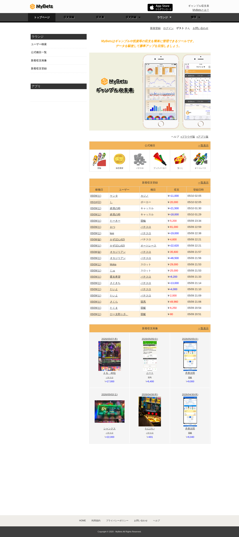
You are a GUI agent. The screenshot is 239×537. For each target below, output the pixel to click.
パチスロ (146, 226)
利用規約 (95, 520)
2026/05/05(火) (150, 338)
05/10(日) (95, 202)
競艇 (143, 307)
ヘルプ (156, 520)
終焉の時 (115, 208)
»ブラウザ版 (188, 136)
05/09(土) (95, 195)
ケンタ (114, 195)
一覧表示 (203, 145)
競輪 (143, 220)
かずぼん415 (117, 239)
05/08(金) (95, 239)
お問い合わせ (200, 28)
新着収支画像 (39, 60)
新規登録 (155, 28)
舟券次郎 (190, 373)
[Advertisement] (59, 168)
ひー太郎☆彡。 (119, 314)
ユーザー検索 (39, 44)
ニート (149, 373)
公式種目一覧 (39, 52)
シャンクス (109, 428)
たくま (114, 307)
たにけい (150, 428)
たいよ (114, 289)
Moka (113, 264)
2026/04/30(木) (150, 394)
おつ (112, 226)
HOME (82, 520)
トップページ (42, 17)
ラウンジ (162, 17)
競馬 (143, 301)
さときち (115, 283)
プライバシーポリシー (117, 520)
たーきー (115, 220)
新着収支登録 (39, 68)
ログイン (168, 28)
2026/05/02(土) (109, 394)
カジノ (144, 195)
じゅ (112, 270)
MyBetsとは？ (201, 9)
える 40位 (109, 373)
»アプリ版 (202, 136)
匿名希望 (115, 276)
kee (112, 233)
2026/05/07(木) (109, 338)
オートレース (148, 245)
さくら (114, 301)
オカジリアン (118, 251)
